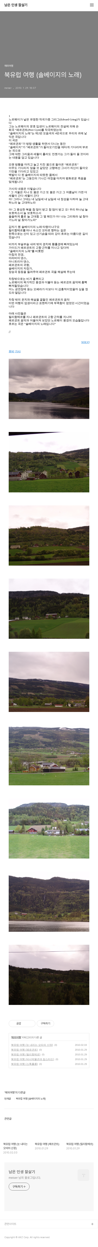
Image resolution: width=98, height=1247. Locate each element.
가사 (18, 351)
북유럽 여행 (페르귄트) (24, 1049)
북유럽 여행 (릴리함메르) (25, 1054)
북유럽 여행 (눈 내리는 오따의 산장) (32, 1044)
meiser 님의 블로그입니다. (25, 1177)
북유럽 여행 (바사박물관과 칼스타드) (32, 1059)
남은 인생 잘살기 (15, 5)
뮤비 (11, 351)
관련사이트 (10, 1224)
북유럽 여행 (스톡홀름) (24, 1064)
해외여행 (16, 1037)
